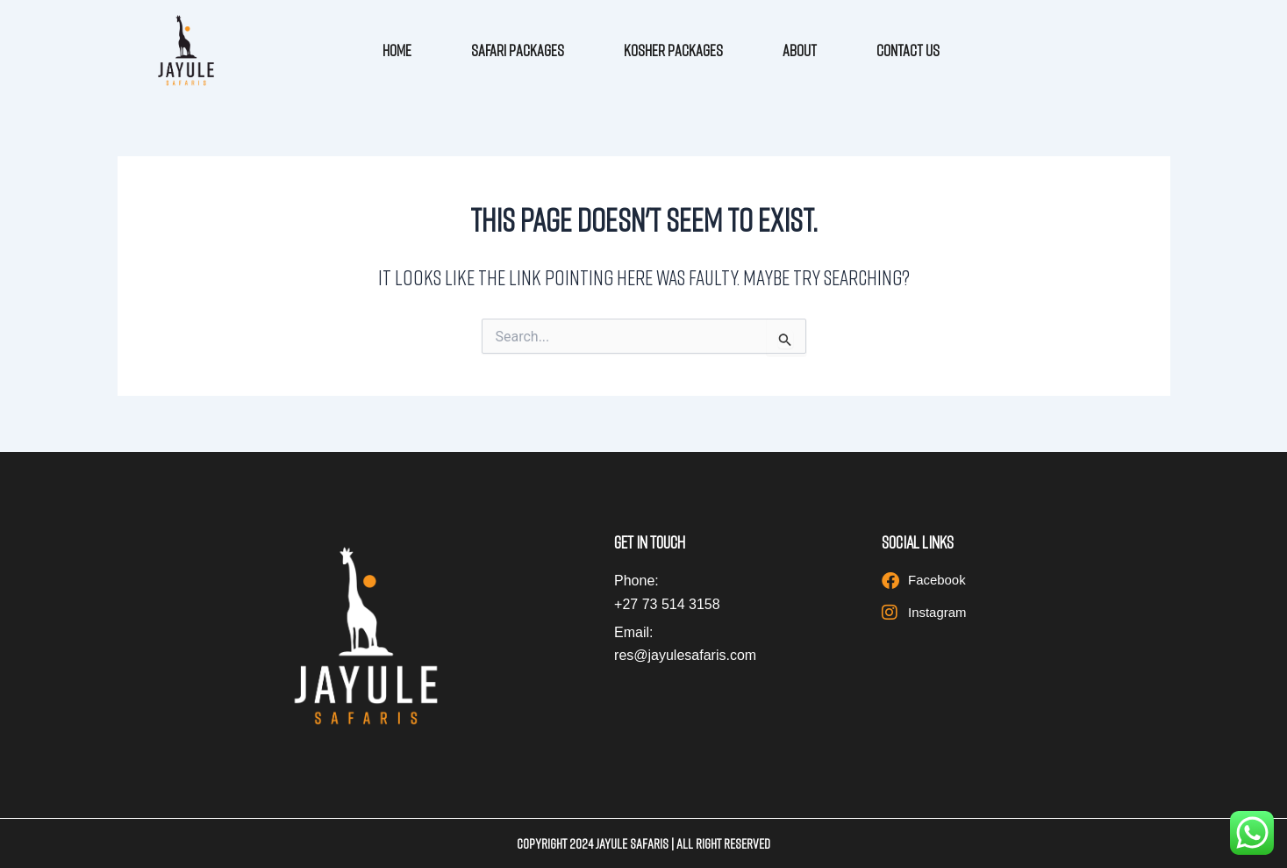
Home (397, 50)
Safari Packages (517, 50)
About (800, 50)
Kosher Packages (673, 50)
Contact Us (908, 50)
